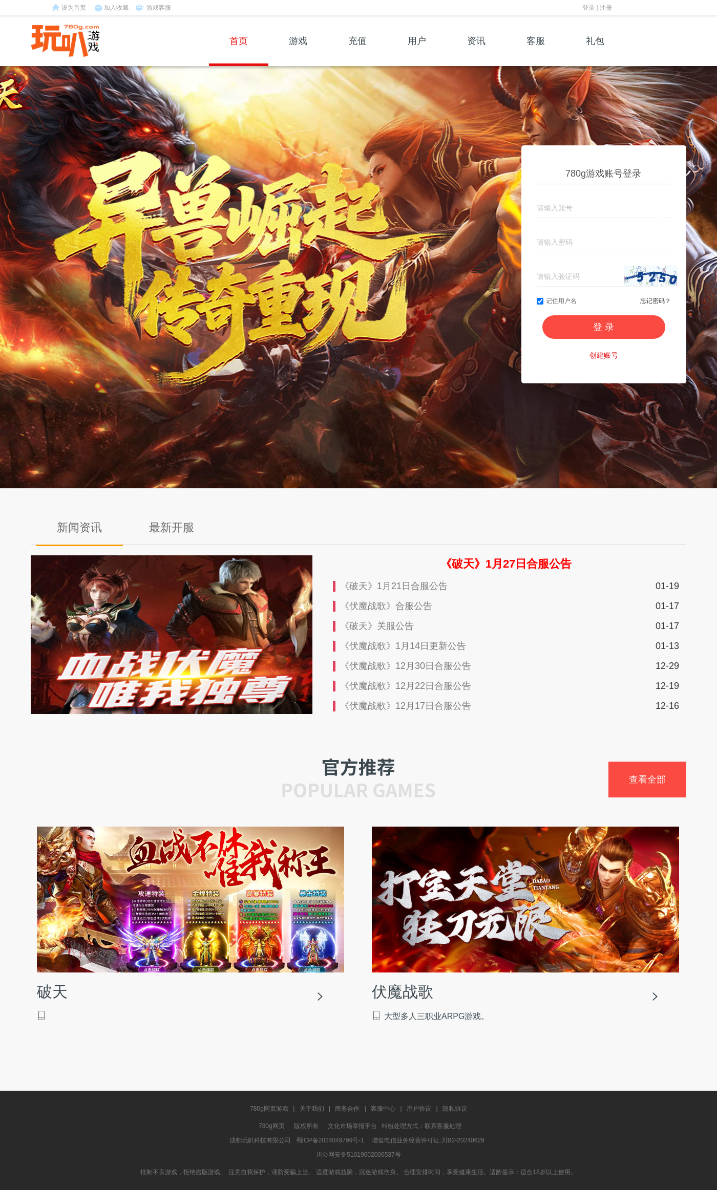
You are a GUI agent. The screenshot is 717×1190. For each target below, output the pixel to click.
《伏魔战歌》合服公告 (386, 606)
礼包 (595, 51)
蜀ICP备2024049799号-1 (330, 1140)
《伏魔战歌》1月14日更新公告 (403, 646)
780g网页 (272, 1126)
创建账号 (603, 355)
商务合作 (347, 1108)
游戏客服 (158, 7)
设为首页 (73, 7)
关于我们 (312, 1108)
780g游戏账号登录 (603, 173)
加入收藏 (116, 7)
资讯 (476, 51)
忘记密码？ (655, 301)
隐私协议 (454, 1108)
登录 (588, 7)
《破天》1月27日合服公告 (506, 563)
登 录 (603, 327)
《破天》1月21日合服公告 (394, 586)
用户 (417, 51)
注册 (606, 7)
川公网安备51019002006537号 (358, 1154)
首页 (238, 51)
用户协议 (419, 1108)
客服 (535, 51)
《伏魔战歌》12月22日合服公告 (405, 686)
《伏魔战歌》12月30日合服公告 (405, 666)
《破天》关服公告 (377, 626)
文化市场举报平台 (352, 1126)
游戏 (298, 51)
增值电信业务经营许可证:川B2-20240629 (428, 1140)
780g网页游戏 (269, 1108)
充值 (357, 51)
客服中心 (383, 1108)
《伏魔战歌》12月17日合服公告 (405, 706)
